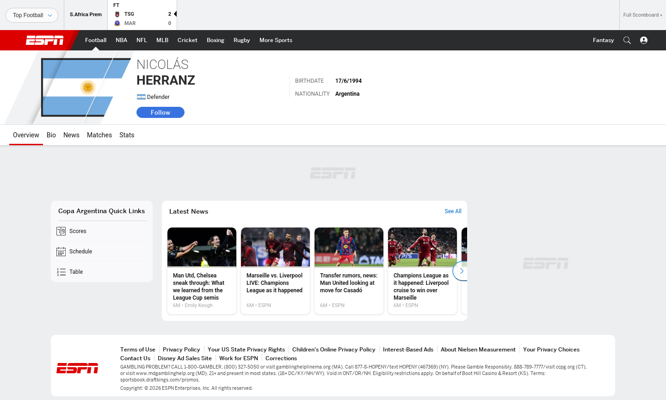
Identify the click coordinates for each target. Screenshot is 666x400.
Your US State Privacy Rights (246, 349)
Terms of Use (137, 349)
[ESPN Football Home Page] (95, 40)
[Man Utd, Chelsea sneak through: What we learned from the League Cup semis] (201, 271)
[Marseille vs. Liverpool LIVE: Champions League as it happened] (275, 271)
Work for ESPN (238, 358)
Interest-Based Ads (408, 349)
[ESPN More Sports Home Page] (275, 40)
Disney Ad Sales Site (185, 358)
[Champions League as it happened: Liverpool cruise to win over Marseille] (422, 271)
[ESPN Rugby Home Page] (242, 40)
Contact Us (135, 358)
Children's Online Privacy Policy (334, 349)
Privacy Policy (181, 349)
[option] (201, 271)
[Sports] (32, 15)
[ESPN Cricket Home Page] (187, 40)
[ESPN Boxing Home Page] (215, 40)
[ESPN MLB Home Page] (162, 40)
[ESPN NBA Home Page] (121, 40)
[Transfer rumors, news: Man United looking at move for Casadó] (348, 271)
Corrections (281, 358)
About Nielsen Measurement (478, 349)
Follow (160, 112)
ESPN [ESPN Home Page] (45, 40)
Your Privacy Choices (551, 349)
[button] (627, 40)
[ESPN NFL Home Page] (141, 40)
